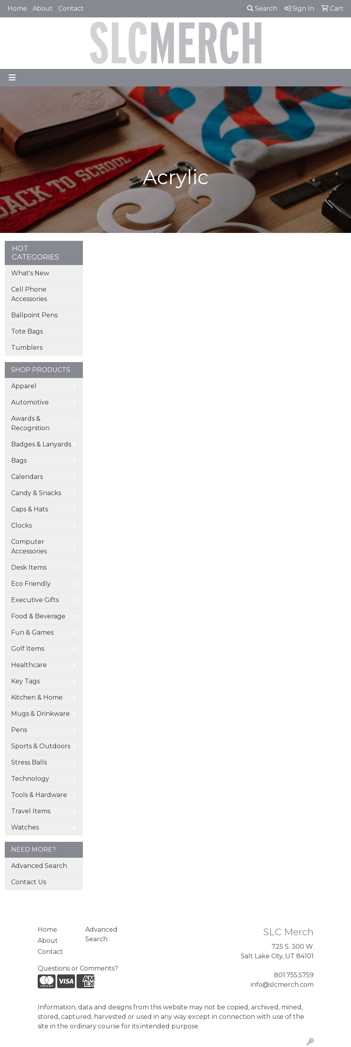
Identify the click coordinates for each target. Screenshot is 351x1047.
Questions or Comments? (78, 968)
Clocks (21, 525)
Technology (30, 778)
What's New (30, 273)
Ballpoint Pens (34, 315)
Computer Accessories (29, 546)
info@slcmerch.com (282, 984)
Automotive (30, 402)
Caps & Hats (29, 509)
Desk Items (28, 567)
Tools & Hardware (39, 795)
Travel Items (30, 811)
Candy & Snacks (36, 493)
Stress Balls (29, 762)
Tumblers (26, 347)
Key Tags (25, 681)
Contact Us (28, 882)
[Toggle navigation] (12, 77)
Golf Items (27, 648)
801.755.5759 (294, 975)
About (43, 8)
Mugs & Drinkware (40, 713)
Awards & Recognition (30, 423)
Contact (71, 8)
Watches (25, 827)
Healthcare (29, 665)
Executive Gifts (35, 600)
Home (17, 8)
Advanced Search (39, 866)
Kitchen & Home (37, 697)
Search (262, 8)
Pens (19, 730)
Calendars (27, 477)
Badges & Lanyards (41, 444)
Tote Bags (27, 331)
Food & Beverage (38, 616)
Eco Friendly (31, 583)
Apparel (23, 386)
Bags (19, 460)
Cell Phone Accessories (29, 294)
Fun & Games (32, 632)
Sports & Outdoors (40, 746)
